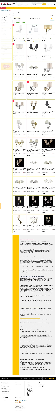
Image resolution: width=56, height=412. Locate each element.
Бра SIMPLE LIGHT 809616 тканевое (18, 37)
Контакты (34, 0)
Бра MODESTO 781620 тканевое (19, 74)
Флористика (5, 37)
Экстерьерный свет (29, 388)
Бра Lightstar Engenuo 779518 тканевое (47, 94)
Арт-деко (4, 30)
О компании (5, 397)
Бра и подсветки (29, 385)
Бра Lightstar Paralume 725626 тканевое (18, 56)
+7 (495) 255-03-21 (22, 5)
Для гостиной (28, 394)
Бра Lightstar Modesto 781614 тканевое (47, 132)
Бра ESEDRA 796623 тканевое (18, 188)
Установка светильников (41, 384)
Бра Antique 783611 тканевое (18, 226)
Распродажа (16, 383)
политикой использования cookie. (20, 408)
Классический (5, 31)
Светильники (5, 23)
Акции (16, 382)
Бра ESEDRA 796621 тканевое (47, 169)
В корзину (22, 40)
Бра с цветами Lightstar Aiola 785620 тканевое (32, 227)
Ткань (18, 22)
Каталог (3, 7)
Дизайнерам (26, 0)
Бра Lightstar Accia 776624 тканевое (47, 227)
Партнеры (4, 403)
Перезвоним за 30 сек (34, 2)
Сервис (39, 382)
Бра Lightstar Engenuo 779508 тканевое (18, 94)
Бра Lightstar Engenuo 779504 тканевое (47, 75)
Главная (2, 10)
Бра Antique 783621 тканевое (32, 112)
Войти (54, 0)
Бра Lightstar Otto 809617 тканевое (46, 113)
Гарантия (9, 0)
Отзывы (17, 0)
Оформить (51, 378)
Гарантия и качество (41, 385)
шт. (44, 378)
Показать (6, 66)
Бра (7, 10)
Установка (21, 0)
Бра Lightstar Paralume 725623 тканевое (47, 37)
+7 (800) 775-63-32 (22, 4)
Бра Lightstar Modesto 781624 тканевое (32, 151)
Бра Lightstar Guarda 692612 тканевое (18, 170)
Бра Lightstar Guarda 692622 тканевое (47, 151)
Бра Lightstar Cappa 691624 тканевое (47, 208)
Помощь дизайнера (41, 386)
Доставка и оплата (3, 0)
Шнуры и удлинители (30, 391)
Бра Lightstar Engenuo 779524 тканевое (18, 113)
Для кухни (28, 392)
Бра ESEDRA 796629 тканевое (32, 188)
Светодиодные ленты (29, 390)
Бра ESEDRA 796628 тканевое (32, 74)
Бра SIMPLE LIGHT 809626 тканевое (46, 56)
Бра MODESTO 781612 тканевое (33, 131)
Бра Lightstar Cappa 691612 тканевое (18, 208)
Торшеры (4, 25)
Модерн (4, 33)
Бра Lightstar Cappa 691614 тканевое (32, 208)
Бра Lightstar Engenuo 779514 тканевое (32, 94)
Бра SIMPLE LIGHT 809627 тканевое (32, 56)
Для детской (28, 393)
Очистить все (52, 20)
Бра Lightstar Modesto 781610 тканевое (18, 132)
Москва (22, 2)
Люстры (4, 20)
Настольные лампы (6, 22)
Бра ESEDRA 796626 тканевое (47, 188)
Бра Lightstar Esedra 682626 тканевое (32, 170)
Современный (5, 36)
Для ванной (28, 395)
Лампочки (28, 389)
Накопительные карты (18, 384)
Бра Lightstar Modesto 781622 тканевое (18, 151)
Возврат (13, 0)
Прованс (4, 34)
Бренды (30, 0)
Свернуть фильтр (17, 18)
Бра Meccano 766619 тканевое (33, 36)
